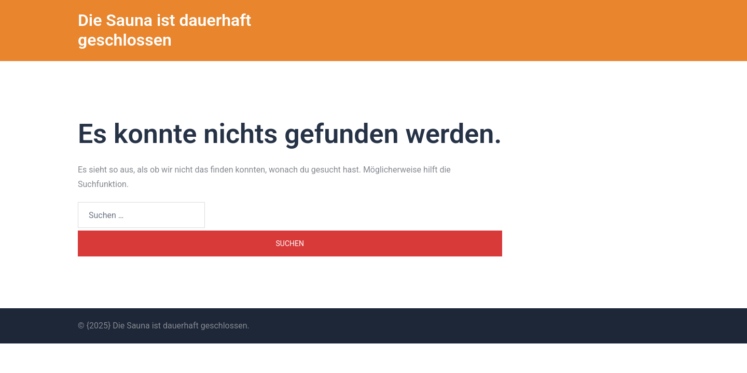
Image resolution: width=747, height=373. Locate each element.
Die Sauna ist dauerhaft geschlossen (164, 30)
